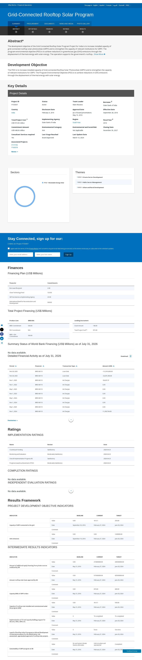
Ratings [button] (66, 31)
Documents (49, 24)
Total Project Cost (19, 119)
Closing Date (108, 127)
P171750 (14, 145)
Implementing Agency (51, 119)
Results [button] (82, 31)
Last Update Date (80, 134)
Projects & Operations (25, 5)
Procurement (33, 24)
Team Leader (78, 101)
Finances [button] (49, 31)
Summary (16, 24)
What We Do (12, 5)
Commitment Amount (20, 127)
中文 (127, 5)
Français (108, 5)
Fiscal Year (108, 119)
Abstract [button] (16, 31)
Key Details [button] (32, 31)
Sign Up (68, 254)
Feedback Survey (132, 651)
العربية (115, 5)
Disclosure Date (48, 109)
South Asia (76, 122)
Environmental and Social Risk (85, 127)
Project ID (15, 101)
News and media (66, 24)
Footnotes (12, 420)
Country (14, 109)
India (13, 113)
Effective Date (109, 109)
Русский (121, 5)
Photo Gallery (83, 24)
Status (44, 101)
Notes (13, 152)
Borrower (107, 101)
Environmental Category (52, 127)
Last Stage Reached (50, 134)
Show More (99, 54)
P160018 (14, 147)
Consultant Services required (23, 134)
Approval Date (78, 109)
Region (75, 119)
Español (102, 5)
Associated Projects (19, 142)
